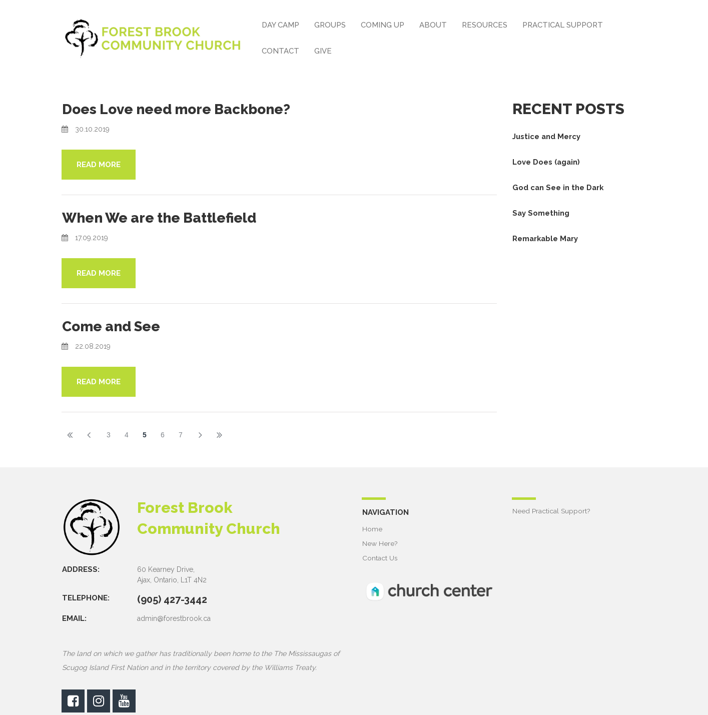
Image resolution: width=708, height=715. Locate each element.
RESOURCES (484, 25)
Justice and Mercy (546, 136)
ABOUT (433, 25)
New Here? (380, 542)
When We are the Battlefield (168, 217)
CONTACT (280, 51)
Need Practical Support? (551, 510)
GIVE (323, 51)
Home (372, 528)
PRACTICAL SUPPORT (562, 25)
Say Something (541, 213)
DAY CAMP (280, 25)
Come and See (115, 325)
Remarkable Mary (546, 238)
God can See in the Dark (558, 187)
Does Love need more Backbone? (186, 109)
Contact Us (380, 557)
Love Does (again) (546, 162)
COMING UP (382, 25)
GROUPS (330, 25)
